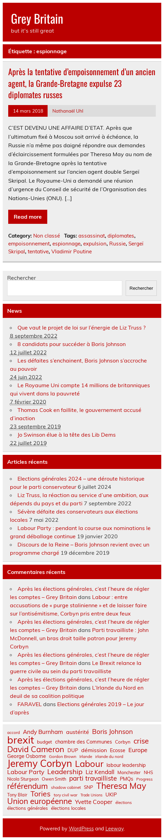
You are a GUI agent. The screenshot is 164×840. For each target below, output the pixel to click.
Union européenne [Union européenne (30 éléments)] (39, 801)
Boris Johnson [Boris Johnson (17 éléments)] (112, 731)
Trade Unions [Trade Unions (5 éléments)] (91, 795)
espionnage (66, 243)
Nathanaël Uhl (67, 111)
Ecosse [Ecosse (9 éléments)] (117, 750)
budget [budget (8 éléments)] (44, 741)
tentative (38, 251)
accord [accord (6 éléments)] (13, 732)
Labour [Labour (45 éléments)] (89, 763)
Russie (117, 243)
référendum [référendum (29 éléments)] (27, 786)
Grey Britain (37, 18)
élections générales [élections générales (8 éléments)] (27, 808)
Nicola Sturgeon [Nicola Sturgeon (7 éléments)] (23, 779)
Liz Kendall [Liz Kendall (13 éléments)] (100, 772)
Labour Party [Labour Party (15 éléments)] (25, 772)
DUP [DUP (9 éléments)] (72, 750)
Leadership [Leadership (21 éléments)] (65, 771)
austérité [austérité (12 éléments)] (77, 732)
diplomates (121, 235)
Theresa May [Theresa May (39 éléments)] (121, 786)
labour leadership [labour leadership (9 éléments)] (126, 765)
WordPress (81, 829)
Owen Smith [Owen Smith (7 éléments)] (54, 779)
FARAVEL (29, 704)
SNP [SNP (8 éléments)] (88, 787)
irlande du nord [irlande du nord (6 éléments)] (109, 757)
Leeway (114, 829)
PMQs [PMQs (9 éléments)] (126, 778)
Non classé (46, 235)
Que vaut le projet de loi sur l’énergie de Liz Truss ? (81, 327)
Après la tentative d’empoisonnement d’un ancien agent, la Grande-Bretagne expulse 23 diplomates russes (81, 83)
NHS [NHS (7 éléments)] (148, 772)
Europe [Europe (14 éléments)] (137, 750)
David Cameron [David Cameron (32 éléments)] (35, 749)
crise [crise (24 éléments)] (141, 741)
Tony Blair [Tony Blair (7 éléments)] (17, 795)
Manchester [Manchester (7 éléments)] (129, 772)
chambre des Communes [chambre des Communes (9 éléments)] (83, 741)
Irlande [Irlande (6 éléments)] (85, 757)
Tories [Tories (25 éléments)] (40, 793)
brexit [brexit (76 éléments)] (20, 740)
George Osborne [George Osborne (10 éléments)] (26, 756)
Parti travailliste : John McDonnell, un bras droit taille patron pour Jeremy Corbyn (79, 638)
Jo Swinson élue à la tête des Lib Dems (66, 434)
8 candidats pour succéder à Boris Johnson (71, 344)
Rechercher (21, 277)
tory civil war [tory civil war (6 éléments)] (65, 795)
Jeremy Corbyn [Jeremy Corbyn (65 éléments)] (39, 763)
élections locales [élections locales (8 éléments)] (68, 808)
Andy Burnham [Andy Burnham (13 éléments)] (43, 732)
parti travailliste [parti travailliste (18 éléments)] (93, 778)
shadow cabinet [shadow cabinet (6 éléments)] (66, 787)
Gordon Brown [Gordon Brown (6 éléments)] (62, 757)
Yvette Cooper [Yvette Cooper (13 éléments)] (93, 802)
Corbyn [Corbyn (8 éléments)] (122, 741)
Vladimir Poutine (71, 251)
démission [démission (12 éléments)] (94, 750)
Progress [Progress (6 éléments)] (144, 779)
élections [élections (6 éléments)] (123, 803)
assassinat (91, 235)
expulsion (94, 243)
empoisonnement (29, 243)
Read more (28, 216)
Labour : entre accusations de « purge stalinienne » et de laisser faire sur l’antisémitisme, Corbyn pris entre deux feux (78, 605)
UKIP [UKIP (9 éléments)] (111, 794)
